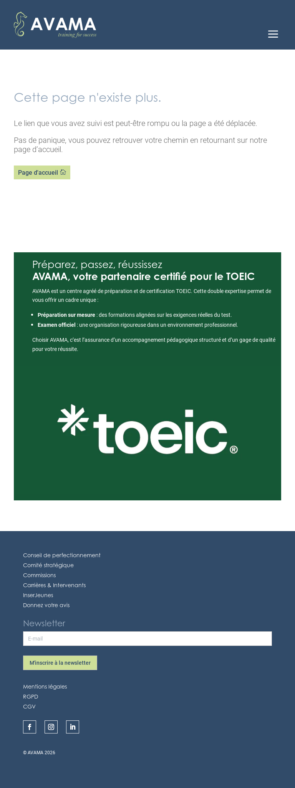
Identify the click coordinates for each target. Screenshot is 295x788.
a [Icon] (273, 35)
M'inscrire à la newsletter (60, 662)
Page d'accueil (38, 172)
